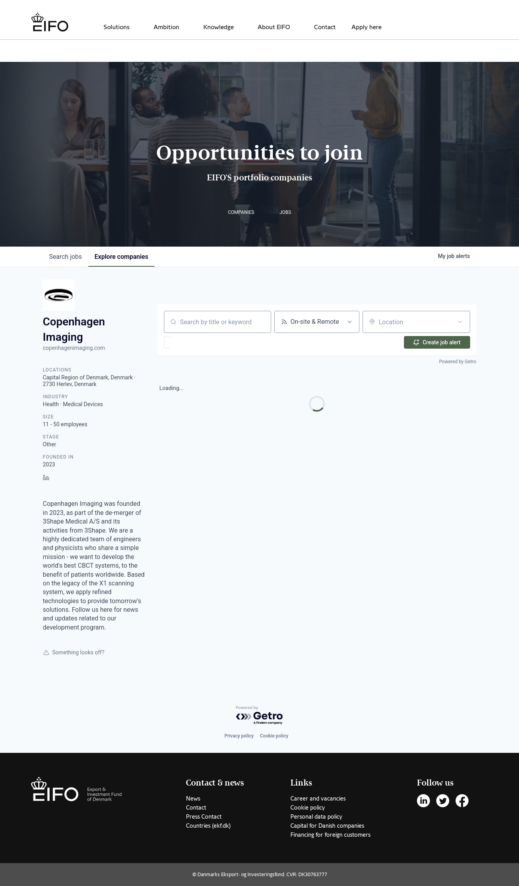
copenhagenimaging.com (74, 348)
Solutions (117, 27)
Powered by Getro (457, 361)
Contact (325, 27)
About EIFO (274, 27)
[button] (190, 342)
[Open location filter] (460, 322)
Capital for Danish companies (327, 826)
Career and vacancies (318, 798)
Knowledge (218, 27)
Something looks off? (73, 652)
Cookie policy (274, 736)
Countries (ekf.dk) (208, 826)
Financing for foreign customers (330, 835)
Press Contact (203, 817)
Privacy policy (238, 736)
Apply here (366, 27)
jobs (65, 256)
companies (121, 256)
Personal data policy (316, 817)
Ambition (166, 27)
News (193, 798)
